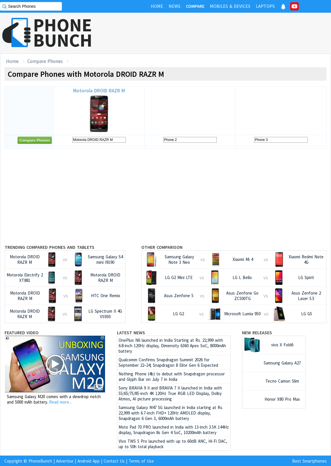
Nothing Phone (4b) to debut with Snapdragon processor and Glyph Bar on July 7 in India (172, 376)
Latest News (131, 332)
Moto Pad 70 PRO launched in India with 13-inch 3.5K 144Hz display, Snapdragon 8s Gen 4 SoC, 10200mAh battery (174, 429)
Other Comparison (161, 247)
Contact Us (114, 461)
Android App (88, 461)
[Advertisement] (226, 33)
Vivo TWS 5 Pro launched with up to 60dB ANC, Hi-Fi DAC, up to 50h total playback (173, 443)
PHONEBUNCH (62, 32)
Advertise (64, 461)
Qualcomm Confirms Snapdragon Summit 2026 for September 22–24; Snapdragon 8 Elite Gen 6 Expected (168, 362)
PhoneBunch (40, 461)
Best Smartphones (309, 461)
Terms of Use (141, 461)
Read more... (60, 402)
